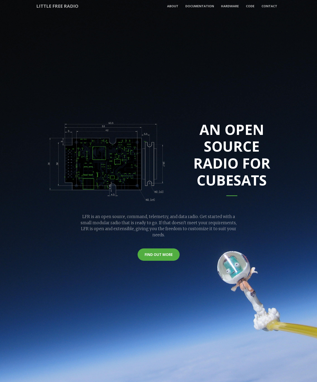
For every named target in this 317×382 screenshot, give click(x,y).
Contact (269, 6)
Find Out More (159, 254)
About (172, 6)
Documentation (199, 6)
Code (250, 6)
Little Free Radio (57, 6)
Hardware (230, 6)
